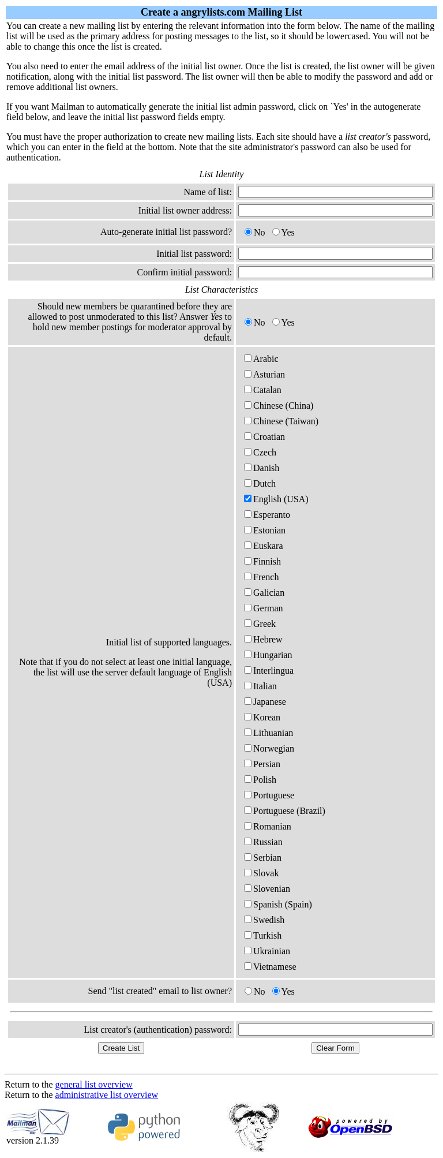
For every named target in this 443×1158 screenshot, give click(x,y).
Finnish (262, 561)
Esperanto (267, 515)
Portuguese (269, 795)
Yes (283, 232)
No (255, 232)
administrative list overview (107, 1095)
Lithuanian (268, 733)
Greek (260, 624)
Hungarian (268, 655)
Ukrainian (267, 951)
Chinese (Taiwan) (281, 421)
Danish (261, 468)
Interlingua (269, 670)
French (261, 577)
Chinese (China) (278, 405)
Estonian (265, 530)
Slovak (261, 873)
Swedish (264, 920)
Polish (260, 780)
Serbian (262, 857)
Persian (262, 764)
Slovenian (267, 889)
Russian (263, 842)
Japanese (265, 702)
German (263, 608)
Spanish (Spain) (278, 904)
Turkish (262, 935)
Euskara (263, 546)
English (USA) (276, 499)
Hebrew (263, 639)
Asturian (264, 374)
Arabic (261, 359)
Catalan (262, 390)
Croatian (264, 437)
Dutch (260, 483)
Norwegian (269, 748)
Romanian (267, 826)
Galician (264, 592)
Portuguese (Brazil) (284, 811)
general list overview (94, 1084)
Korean (262, 717)
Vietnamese (270, 967)
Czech (260, 452)
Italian (260, 686)
